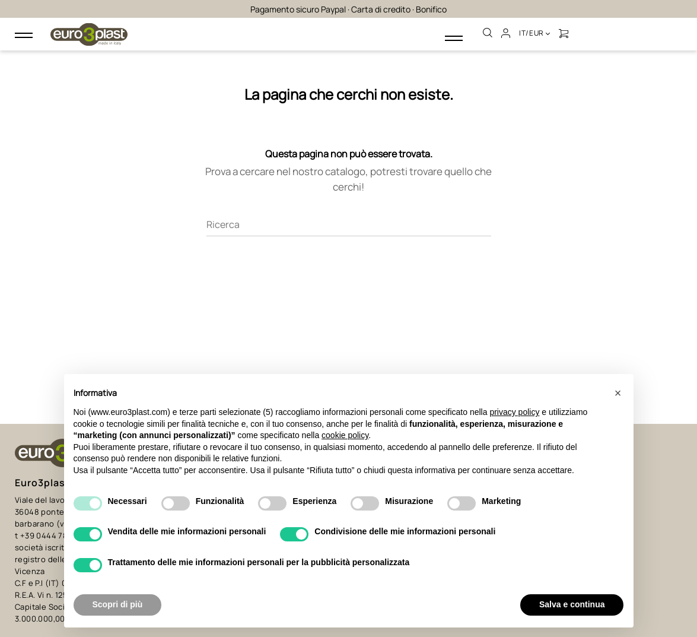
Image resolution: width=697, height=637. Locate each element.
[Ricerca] (348, 207)
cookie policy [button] (345, 435)
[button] (618, 393)
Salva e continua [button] (571, 604)
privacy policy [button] (514, 412)
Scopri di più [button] (118, 604)
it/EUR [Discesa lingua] (535, 33)
